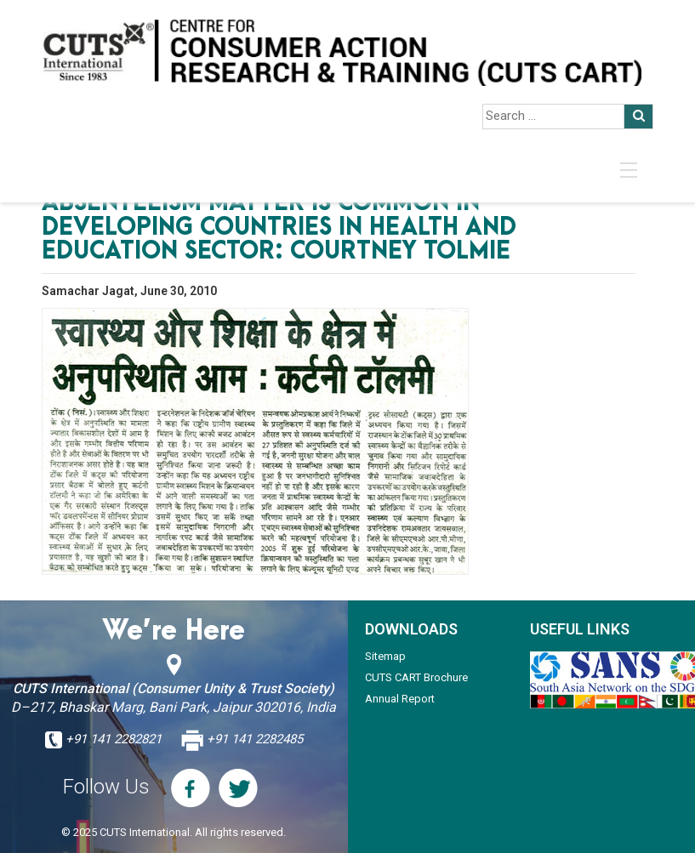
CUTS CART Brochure (416, 677)
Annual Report (400, 698)
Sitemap (385, 656)
